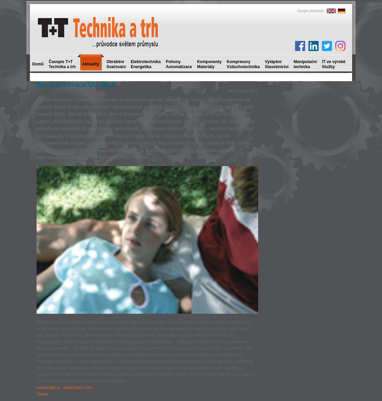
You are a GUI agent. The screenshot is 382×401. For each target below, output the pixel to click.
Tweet (42, 394)
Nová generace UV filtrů (76, 84)
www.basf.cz (49, 387)
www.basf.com (77, 387)
